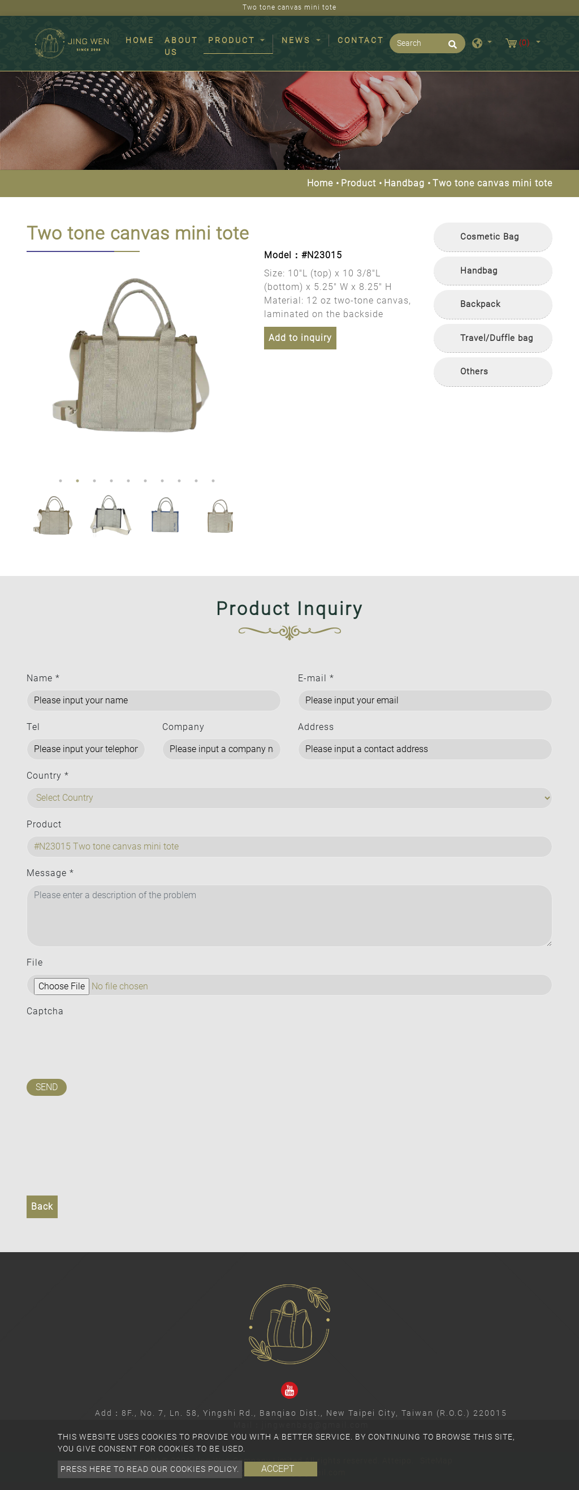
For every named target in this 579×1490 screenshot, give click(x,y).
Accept (278, 1468)
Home (142, 40)
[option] (137, 361)
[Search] (427, 43)
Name (43, 678)
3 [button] (94, 480)
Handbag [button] (479, 271)
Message (50, 873)
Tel (33, 726)
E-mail (316, 678)
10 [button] (213, 480)
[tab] (493, 237)
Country (48, 775)
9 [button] (196, 480)
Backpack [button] (480, 304)
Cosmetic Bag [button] (489, 237)
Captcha (45, 1011)
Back (42, 1206)
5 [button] (128, 480)
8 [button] (179, 480)
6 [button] (145, 480)
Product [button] (233, 40)
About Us (181, 46)
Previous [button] (35, 362)
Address (316, 726)
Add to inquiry (300, 337)
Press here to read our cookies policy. (150, 1469)
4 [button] (111, 480)
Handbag (404, 183)
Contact (361, 40)
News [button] (298, 40)
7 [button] (162, 480)
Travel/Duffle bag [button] (496, 338)
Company (183, 726)
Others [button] (474, 371)
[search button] (451, 48)
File (35, 962)
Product (358, 183)
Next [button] (235, 362)
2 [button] (77, 480)
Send (47, 1087)
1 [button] (60, 480)
